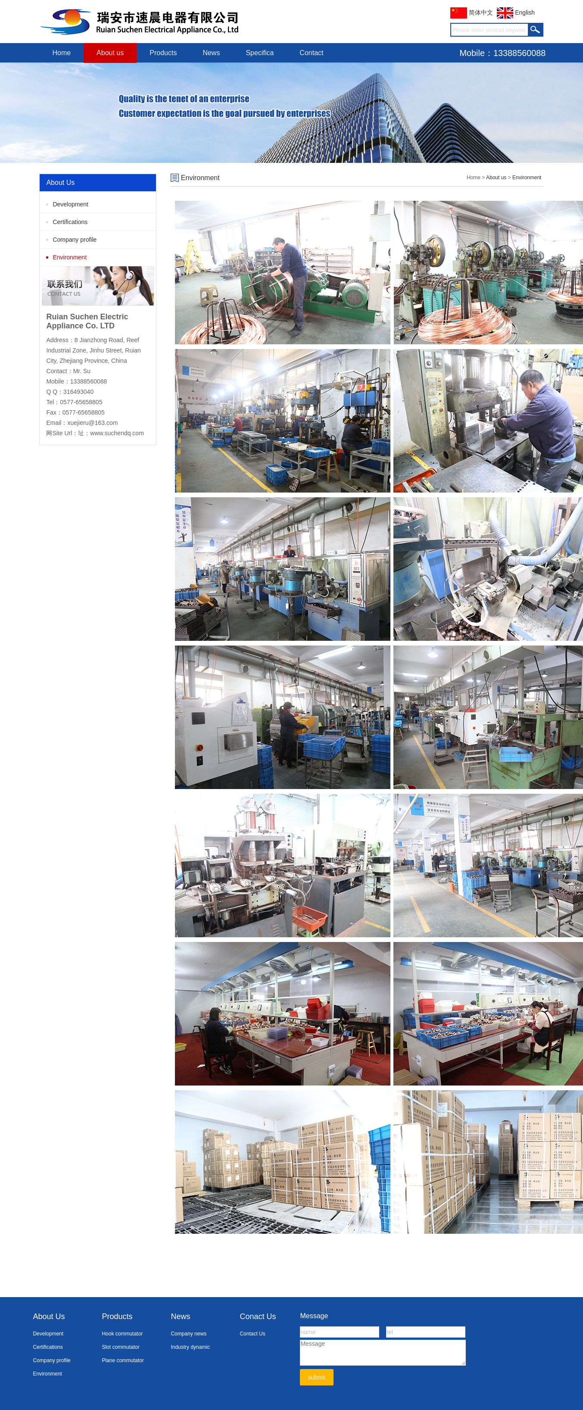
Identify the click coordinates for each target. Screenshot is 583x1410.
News (211, 52)
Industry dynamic (190, 1347)
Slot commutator (120, 1347)
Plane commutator (122, 1360)
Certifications (70, 221)
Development (70, 204)
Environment (70, 257)
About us (110, 52)
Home (61, 52)
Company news (188, 1334)
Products (163, 52)
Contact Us (252, 1334)
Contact (311, 52)
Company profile (75, 239)
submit (316, 1377)
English (516, 12)
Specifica (260, 52)
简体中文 (471, 12)
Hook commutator (122, 1334)
